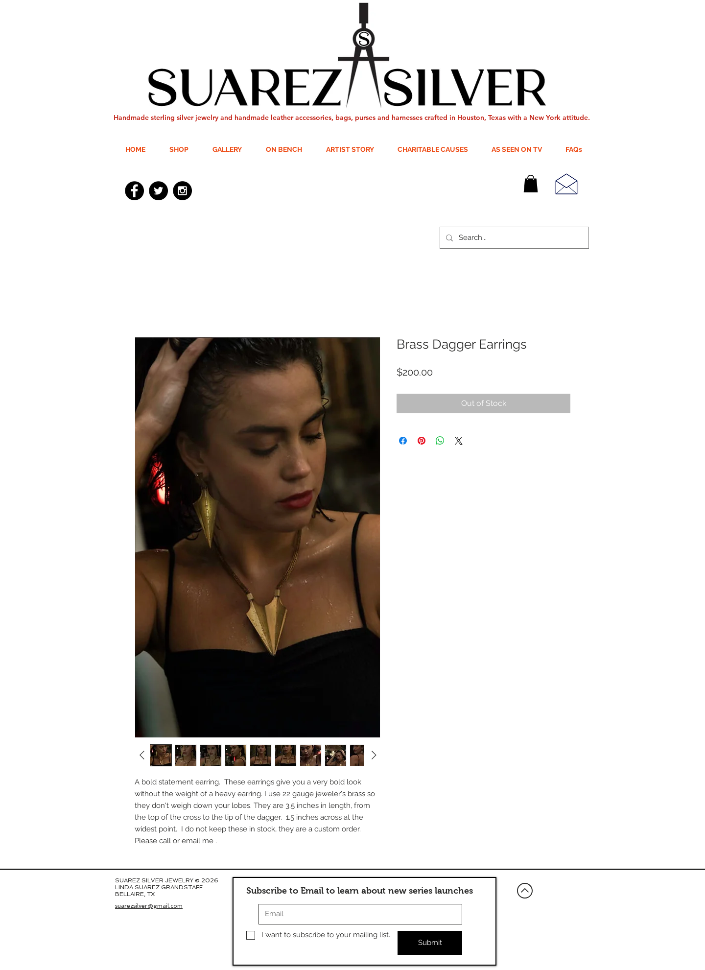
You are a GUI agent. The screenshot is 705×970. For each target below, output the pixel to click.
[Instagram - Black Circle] (182, 190)
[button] (530, 183)
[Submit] (430, 943)
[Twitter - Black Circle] (158, 190)
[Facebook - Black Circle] (134, 190)
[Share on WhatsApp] (440, 441)
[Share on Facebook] (403, 441)
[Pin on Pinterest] (421, 441)
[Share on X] (459, 441)
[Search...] (513, 237)
